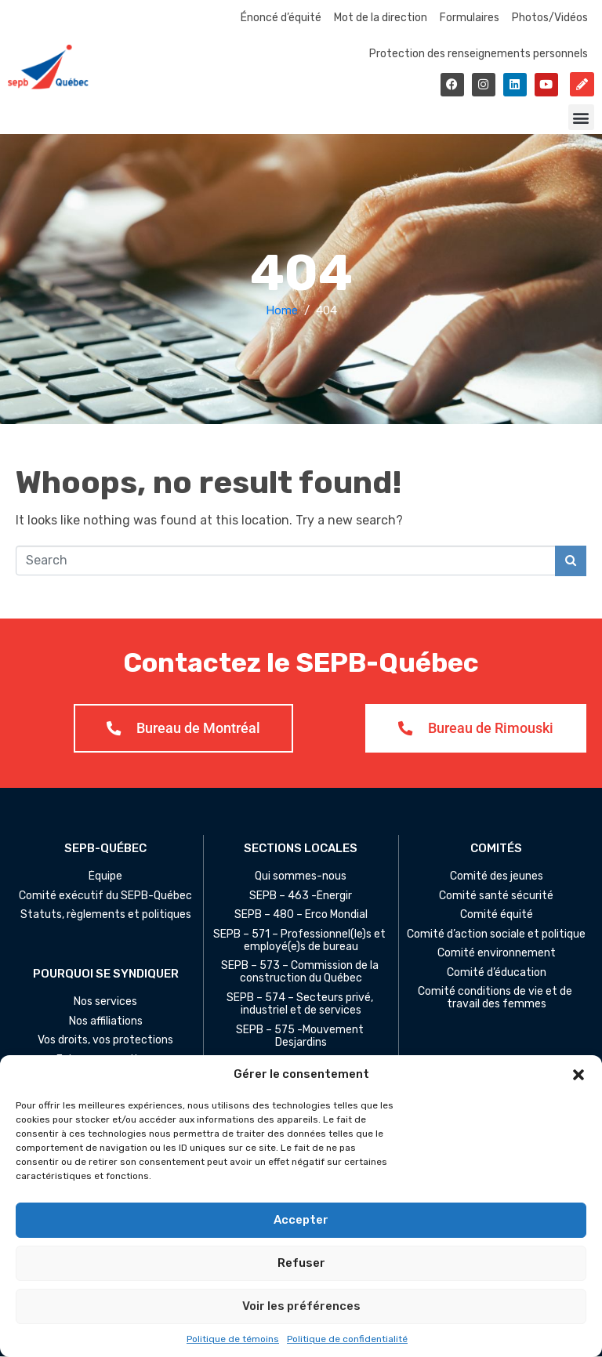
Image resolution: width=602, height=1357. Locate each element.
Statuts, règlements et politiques (105, 915)
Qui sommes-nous (300, 877)
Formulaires (469, 17)
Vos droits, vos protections (105, 1041)
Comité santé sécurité (496, 896)
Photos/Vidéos (550, 17)
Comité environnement (496, 954)
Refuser (301, 1263)
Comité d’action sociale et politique (496, 934)
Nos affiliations (106, 1022)
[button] (578, 1075)
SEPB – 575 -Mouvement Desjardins (301, 1036)
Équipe (105, 877)
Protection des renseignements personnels (478, 53)
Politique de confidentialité (347, 1338)
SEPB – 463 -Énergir (300, 896)
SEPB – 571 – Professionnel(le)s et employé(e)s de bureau (300, 940)
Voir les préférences (301, 1306)
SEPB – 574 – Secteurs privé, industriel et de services (301, 1005)
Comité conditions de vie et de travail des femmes (496, 998)
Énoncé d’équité (281, 17)
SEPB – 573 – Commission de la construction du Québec (301, 972)
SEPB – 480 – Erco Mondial (301, 915)
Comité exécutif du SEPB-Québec (105, 896)
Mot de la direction (380, 17)
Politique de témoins (233, 1338)
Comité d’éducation (496, 973)
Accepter (301, 1220)
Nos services (105, 1002)
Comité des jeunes (496, 877)
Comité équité (496, 915)
